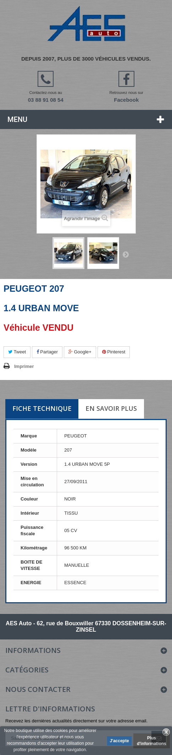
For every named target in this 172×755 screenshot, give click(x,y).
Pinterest (114, 351)
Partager (47, 351)
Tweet (17, 351)
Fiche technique (42, 408)
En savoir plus (111, 408)
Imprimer (24, 366)
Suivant (125, 254)
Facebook (126, 100)
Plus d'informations (151, 741)
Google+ (79, 351)
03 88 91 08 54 (45, 100)
